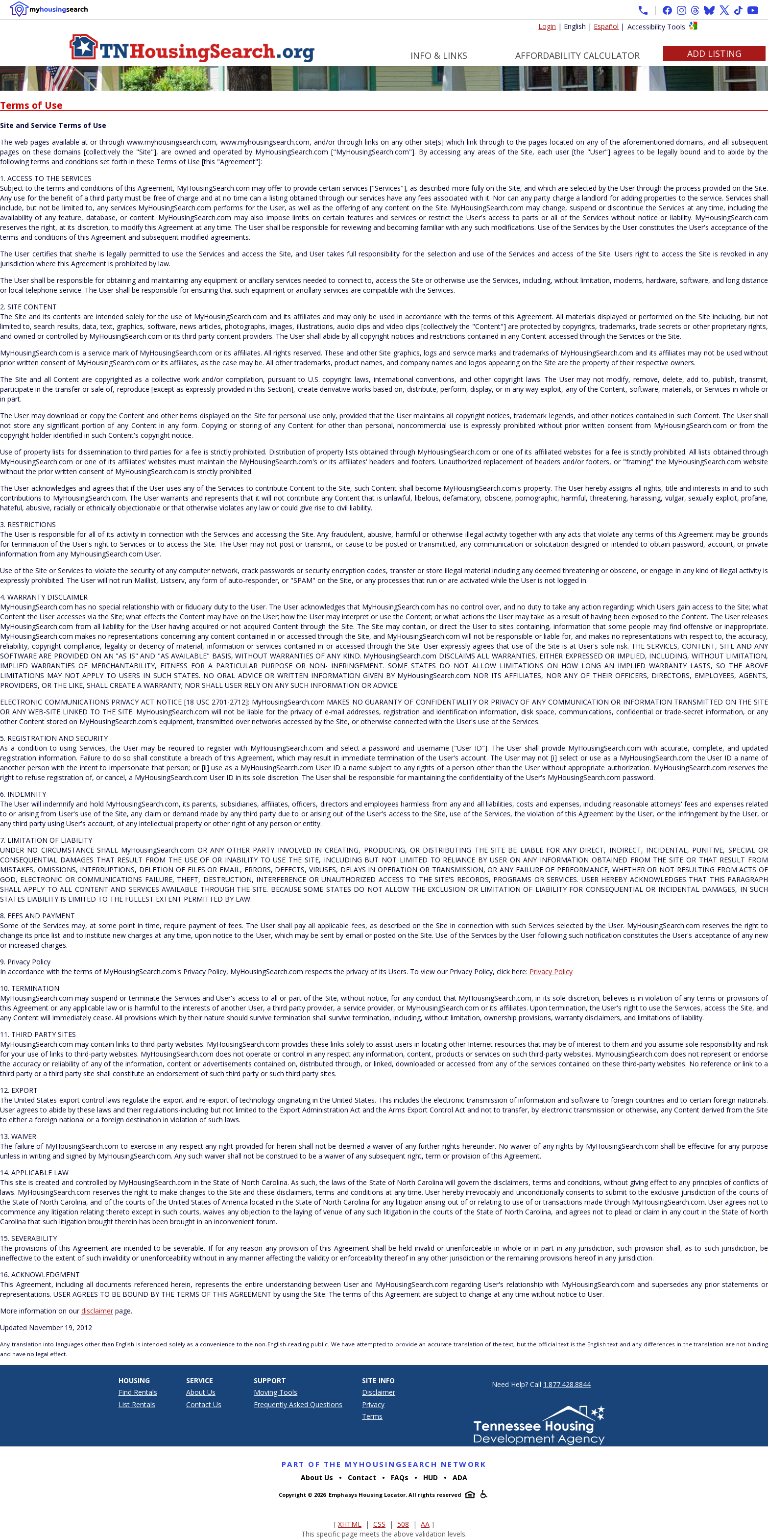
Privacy (373, 1404)
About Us (201, 1392)
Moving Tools (275, 1392)
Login (547, 26)
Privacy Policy (551, 971)
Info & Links (438, 55)
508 (403, 1524)
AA (425, 1524)
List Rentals (137, 1404)
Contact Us (203, 1404)
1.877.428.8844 (567, 1384)
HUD (430, 1477)
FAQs (399, 1477)
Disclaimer (378, 1392)
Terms (372, 1416)
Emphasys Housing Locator (367, 1494)
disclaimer (97, 1310)
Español (606, 26)
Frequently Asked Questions (298, 1404)
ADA (460, 1477)
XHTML (349, 1524)
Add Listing (714, 53)
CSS (379, 1524)
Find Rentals (138, 1392)
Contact (362, 1477)
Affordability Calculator (577, 55)
